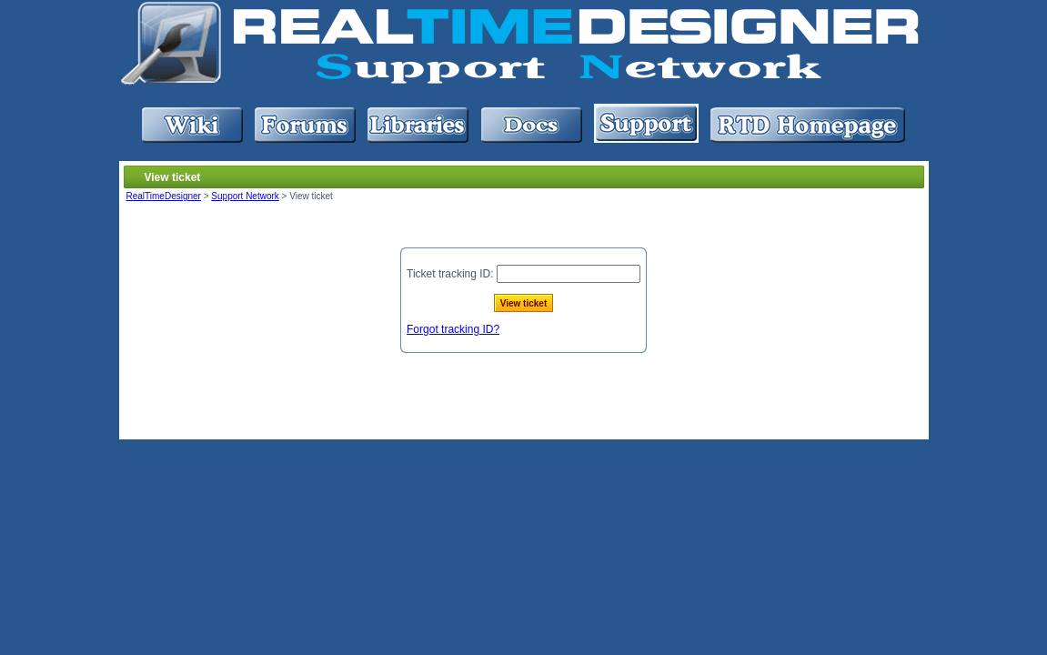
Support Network (244, 196)
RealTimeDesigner (163, 196)
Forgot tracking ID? (453, 329)
